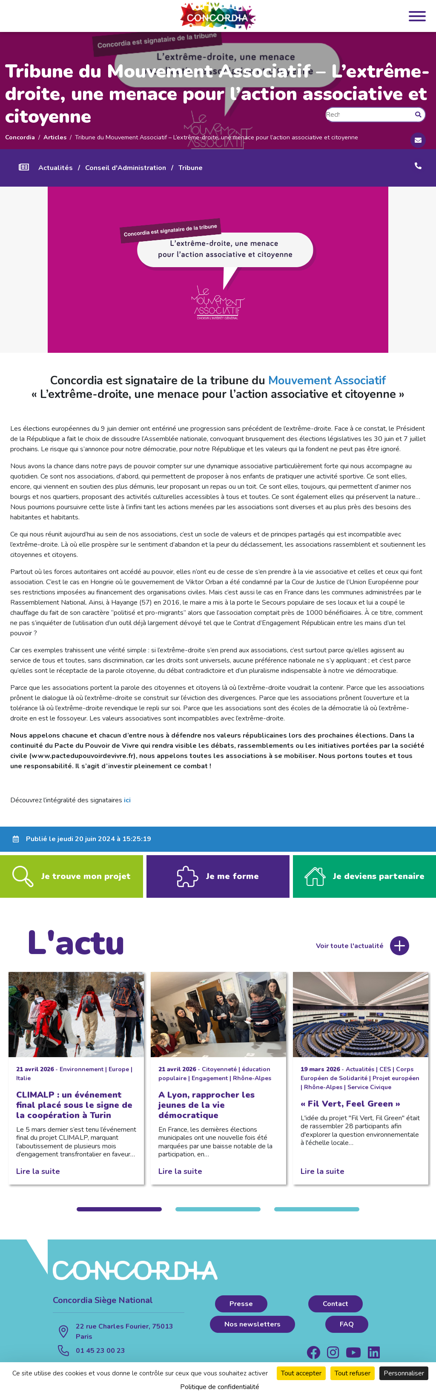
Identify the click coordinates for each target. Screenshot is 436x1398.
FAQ (347, 1330)
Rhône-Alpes (252, 1084)
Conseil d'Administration (125, 168)
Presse (241, 1309)
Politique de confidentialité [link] (219, 1387)
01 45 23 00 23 (100, 1356)
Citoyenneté (219, 1075)
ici (127, 800)
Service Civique (369, 1093)
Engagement (210, 1084)
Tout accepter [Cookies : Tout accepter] (301, 1373)
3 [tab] (316, 1215)
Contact (335, 1309)
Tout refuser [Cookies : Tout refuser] (352, 1373)
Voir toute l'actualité (350, 952)
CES (385, 1075)
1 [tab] (119, 1215)
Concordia (20, 137)
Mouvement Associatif (327, 381)
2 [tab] (218, 1215)
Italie (23, 1084)
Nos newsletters (252, 1330)
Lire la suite (38, 1177)
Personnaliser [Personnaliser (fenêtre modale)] (404, 1373)
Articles (54, 137)
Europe (119, 1075)
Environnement (81, 1075)
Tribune (190, 168)
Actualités (55, 168)
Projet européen (396, 1084)
